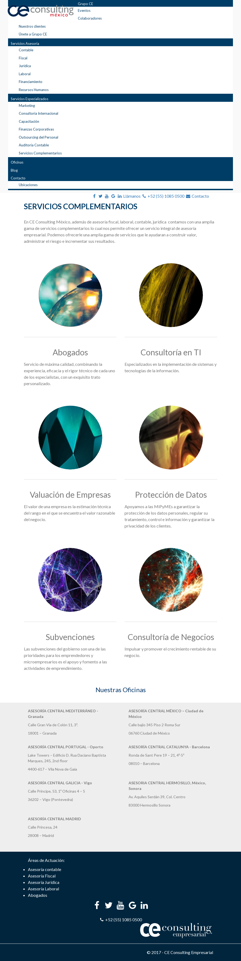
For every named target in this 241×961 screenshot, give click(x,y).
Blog (14, 170)
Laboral (25, 74)
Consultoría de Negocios (171, 637)
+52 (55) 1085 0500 (120, 919)
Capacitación (29, 121)
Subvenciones (70, 637)
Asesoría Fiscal (42, 875)
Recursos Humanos (34, 90)
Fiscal (23, 58)
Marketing (27, 105)
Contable (26, 50)
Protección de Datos (171, 494)
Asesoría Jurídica (43, 882)
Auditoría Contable (34, 145)
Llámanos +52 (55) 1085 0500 (154, 195)
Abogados (70, 352)
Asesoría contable (44, 869)
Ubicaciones (28, 185)
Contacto (18, 178)
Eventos (84, 10)
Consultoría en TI (171, 352)
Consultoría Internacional (38, 113)
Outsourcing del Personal (38, 137)
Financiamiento (30, 82)
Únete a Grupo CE (33, 34)
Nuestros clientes (32, 26)
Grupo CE (85, 4)
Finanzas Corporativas (36, 129)
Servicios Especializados (29, 99)
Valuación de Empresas (70, 494)
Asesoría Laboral (43, 888)
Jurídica (25, 66)
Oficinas (17, 162)
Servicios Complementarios (40, 153)
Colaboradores (90, 18)
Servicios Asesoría (25, 43)
